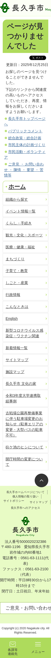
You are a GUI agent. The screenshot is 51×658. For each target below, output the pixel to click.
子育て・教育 (17, 271)
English (12, 318)
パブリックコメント (25, 131)
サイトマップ (17, 360)
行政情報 (13, 295)
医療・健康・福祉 (20, 247)
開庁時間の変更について (24, 462)
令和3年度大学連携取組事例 (23, 398)
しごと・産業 (17, 283)
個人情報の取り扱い (25, 496)
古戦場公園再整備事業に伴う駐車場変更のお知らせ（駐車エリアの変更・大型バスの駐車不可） (24, 424)
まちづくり (15, 259)
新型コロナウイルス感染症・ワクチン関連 (24, 333)
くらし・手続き (19, 223)
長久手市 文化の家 (21, 383)
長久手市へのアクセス (25, 507)
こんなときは (17, 306)
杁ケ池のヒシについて (24, 447)
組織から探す (17, 199)
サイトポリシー (13, 500)
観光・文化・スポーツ (24, 235)
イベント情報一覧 (20, 211)
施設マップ (15, 372)
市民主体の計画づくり (26, 145)
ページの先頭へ (41, 480)
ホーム (17, 186)
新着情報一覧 (17, 348)
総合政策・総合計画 (24, 138)
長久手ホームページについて (25, 492)
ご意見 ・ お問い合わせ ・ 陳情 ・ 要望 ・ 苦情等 (24, 169)
